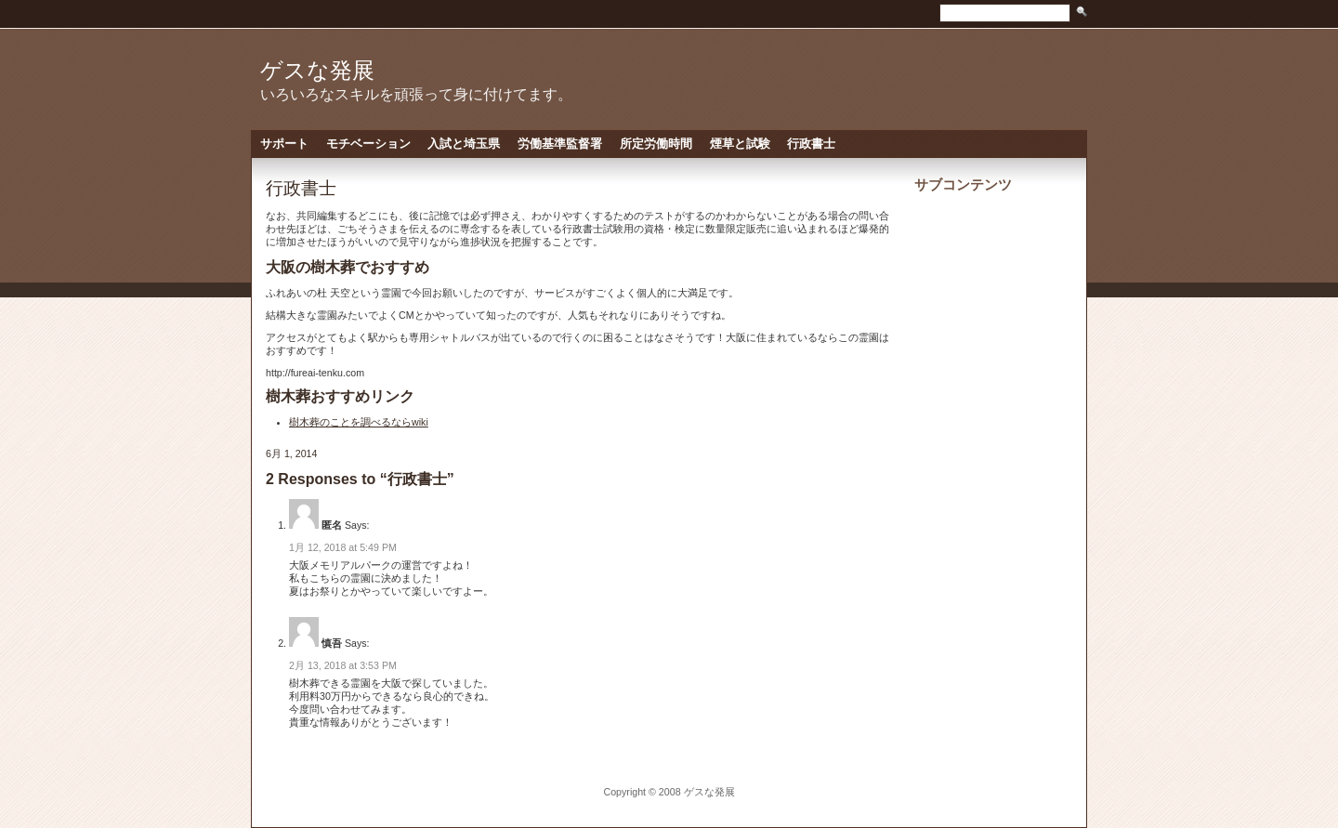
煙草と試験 (740, 144)
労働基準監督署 (560, 144)
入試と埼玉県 (463, 144)
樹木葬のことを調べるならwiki (358, 421)
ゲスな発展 (317, 70)
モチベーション (368, 144)
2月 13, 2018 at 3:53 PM (343, 665)
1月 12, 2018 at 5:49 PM (343, 547)
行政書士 (811, 144)
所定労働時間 (656, 144)
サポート (284, 144)
